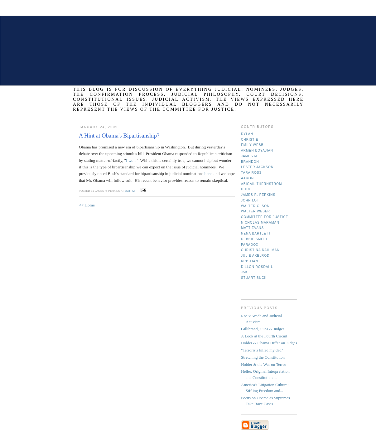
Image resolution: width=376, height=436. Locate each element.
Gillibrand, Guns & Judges (262, 329)
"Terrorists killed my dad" (262, 350)
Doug (246, 189)
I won (131, 160)
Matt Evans (252, 228)
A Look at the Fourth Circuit (264, 336)
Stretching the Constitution (263, 357)
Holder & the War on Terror (263, 364)
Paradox (249, 244)
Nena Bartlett (256, 233)
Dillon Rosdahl (257, 267)
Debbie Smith (254, 239)
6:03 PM (130, 190)
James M (249, 156)
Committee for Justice (264, 217)
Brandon (250, 161)
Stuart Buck (254, 277)
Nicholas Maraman (260, 222)
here (208, 173)
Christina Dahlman (260, 250)
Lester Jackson (257, 167)
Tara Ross (251, 172)
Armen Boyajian (257, 150)
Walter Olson (255, 206)
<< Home (87, 205)
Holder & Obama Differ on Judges (269, 343)
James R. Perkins (258, 194)
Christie (249, 139)
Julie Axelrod (255, 255)
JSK (244, 272)
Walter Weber (255, 211)
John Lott (251, 200)
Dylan (247, 134)
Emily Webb (252, 145)
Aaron (247, 178)
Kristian (249, 261)
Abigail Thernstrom (261, 184)
